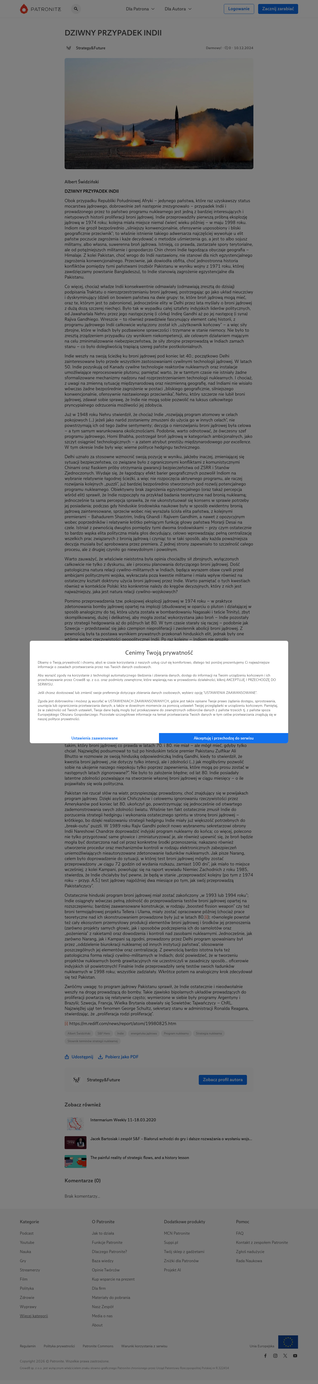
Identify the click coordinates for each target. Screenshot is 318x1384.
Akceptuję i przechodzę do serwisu (224, 738)
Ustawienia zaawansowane (94, 738)
